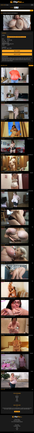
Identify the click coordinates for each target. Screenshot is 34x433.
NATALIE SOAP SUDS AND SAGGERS (7, 334)
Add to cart (17, 54)
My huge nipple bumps (5, 243)
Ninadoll (31, 172)
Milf (17, 398)
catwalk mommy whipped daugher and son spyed (9, 171)
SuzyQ (32, 371)
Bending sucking (4, 101)
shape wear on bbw (4, 189)
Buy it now (17, 51)
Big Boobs (17, 396)
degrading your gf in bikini (5, 352)
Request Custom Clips (11, 36)
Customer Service (17, 419)
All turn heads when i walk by (6, 388)
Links (17, 429)
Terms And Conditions (17, 420)
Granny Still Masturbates (5, 370)
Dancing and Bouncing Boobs (6, 153)
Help (17, 427)
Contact (17, 428)
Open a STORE (17, 411)
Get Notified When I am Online (20, 36)
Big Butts (17, 397)
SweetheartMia (30, 190)
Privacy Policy (17, 424)
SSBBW (10, 48)
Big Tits (5, 48)
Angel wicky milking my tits (5, 261)
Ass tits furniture (4, 119)
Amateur (17, 400)
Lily (7, 35)
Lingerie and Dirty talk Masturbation (7, 137)
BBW (3, 48)
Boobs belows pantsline (5, 83)
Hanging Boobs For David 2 (5, 225)
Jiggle (8, 48)
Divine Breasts (30, 335)
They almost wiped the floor (6, 279)
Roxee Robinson (30, 138)
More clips (31, 65)
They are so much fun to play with (7, 207)
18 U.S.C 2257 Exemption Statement (17, 421)
